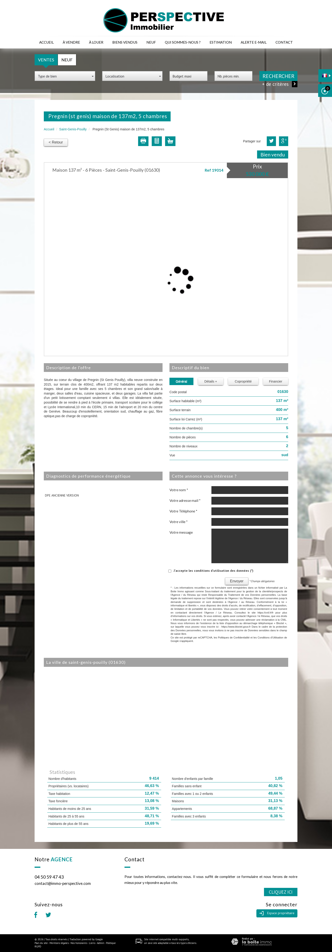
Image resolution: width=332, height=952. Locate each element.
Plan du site (41, 943)
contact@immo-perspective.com (63, 883)
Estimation (221, 42)
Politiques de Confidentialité (233, 637)
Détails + (210, 381)
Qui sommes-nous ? (183, 42)
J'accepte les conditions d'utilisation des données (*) (213, 571)
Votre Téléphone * (183, 511)
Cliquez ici (281, 892)
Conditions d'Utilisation (270, 637)
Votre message (181, 532)
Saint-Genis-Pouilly (73, 129)
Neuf (151, 42)
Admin (100, 943)
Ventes (46, 59)
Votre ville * (178, 522)
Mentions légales (59, 943)
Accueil (46, 42)
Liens (92, 943)
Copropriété (243, 381)
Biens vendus (124, 42)
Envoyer (236, 581)
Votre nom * (178, 490)
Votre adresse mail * (185, 500)
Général (181, 381)
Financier (275, 381)
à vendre (71, 42)
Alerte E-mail (254, 42)
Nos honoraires (79, 943)
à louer (96, 42)
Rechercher (278, 76)
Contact (284, 42)
